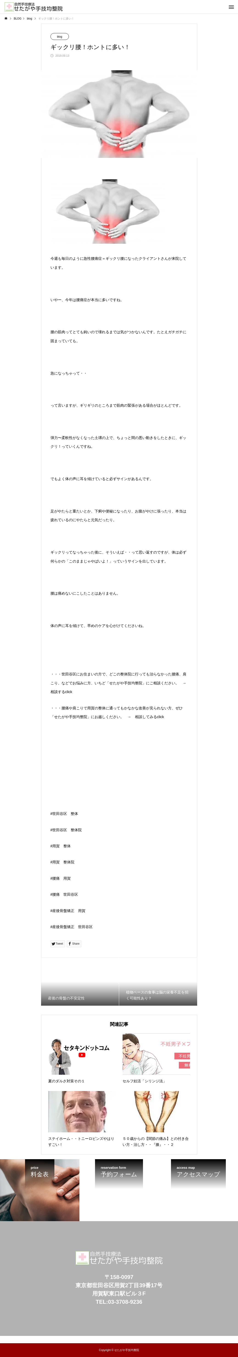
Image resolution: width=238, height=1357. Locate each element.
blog (59, 36)
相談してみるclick (149, 717)
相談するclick (61, 692)
